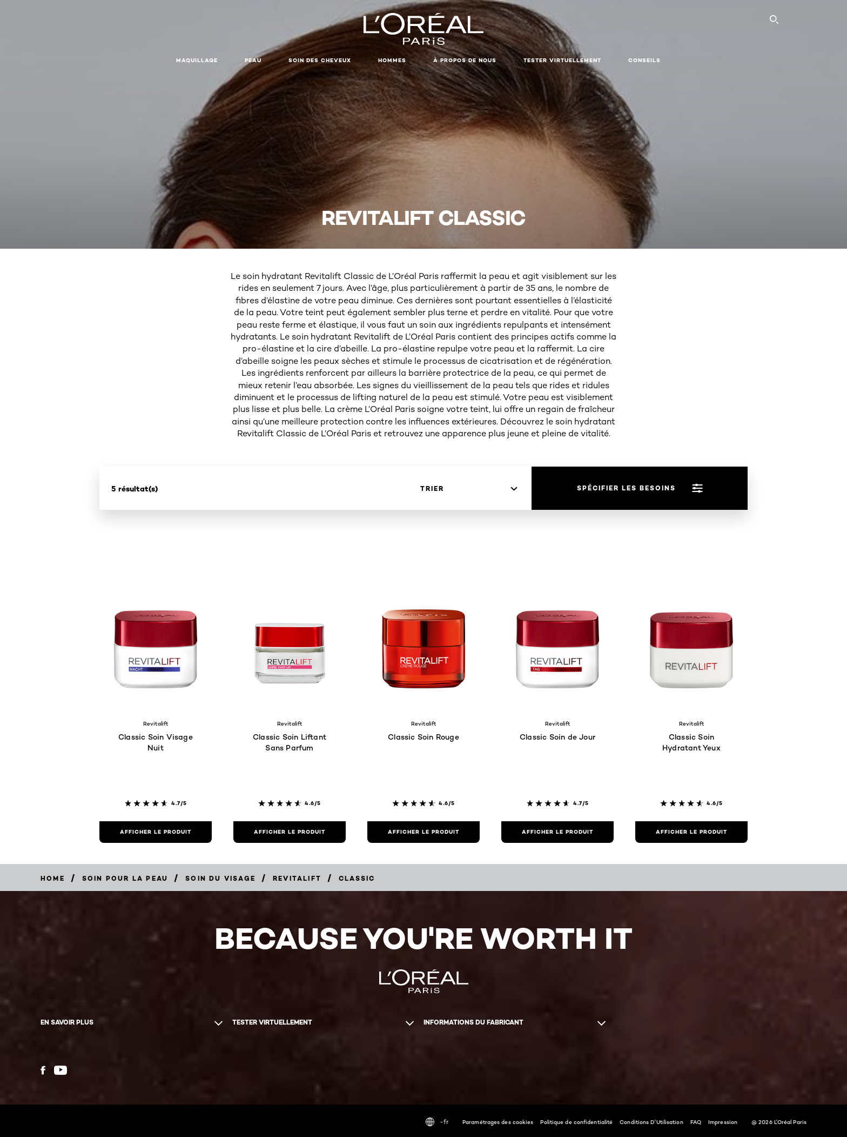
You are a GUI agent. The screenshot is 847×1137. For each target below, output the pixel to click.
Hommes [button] (392, 60)
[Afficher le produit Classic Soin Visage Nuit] (155, 832)
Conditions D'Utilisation (651, 1122)
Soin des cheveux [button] (319, 60)
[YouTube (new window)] (60, 1070)
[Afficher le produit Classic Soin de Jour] (557, 832)
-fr (437, 1122)
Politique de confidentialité (576, 1122)
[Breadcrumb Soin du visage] (220, 878)
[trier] (469, 488)
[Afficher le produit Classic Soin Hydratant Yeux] (691, 832)
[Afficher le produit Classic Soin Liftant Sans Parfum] (289, 832)
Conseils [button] (644, 60)
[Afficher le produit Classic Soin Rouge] (423, 832)
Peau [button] (253, 60)
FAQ (695, 1122)
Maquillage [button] (197, 60)
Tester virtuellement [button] (562, 60)
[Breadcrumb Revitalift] (297, 878)
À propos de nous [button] (464, 60)
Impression (722, 1122)
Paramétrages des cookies (497, 1122)
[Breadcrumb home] (53, 878)
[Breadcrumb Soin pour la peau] (125, 878)
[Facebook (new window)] (43, 1070)
